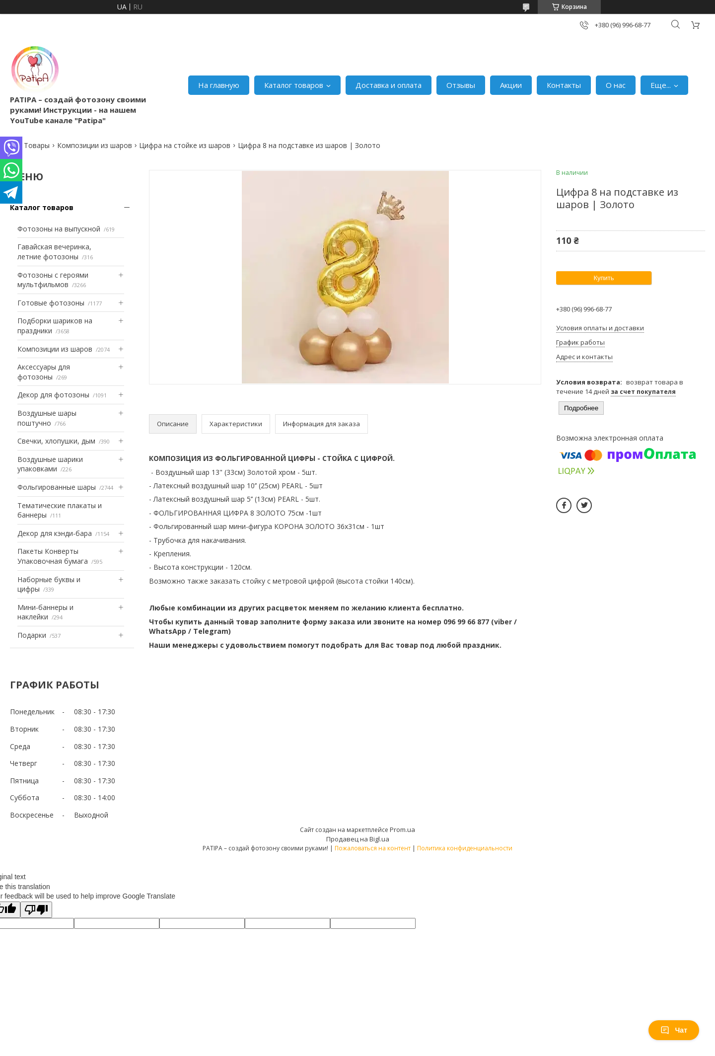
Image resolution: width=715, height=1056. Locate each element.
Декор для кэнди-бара (54, 533)
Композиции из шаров (94, 145)
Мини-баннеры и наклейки (45, 612)
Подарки (31, 635)
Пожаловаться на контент (373, 848)
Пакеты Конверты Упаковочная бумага (52, 556)
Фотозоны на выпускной (58, 228)
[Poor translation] (36, 910)
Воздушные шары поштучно (46, 418)
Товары (37, 145)
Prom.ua (402, 829)
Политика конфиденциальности (464, 848)
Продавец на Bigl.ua (357, 838)
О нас (616, 85)
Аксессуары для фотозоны (43, 371)
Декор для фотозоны (53, 394)
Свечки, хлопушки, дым (56, 441)
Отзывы (460, 85)
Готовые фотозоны (50, 302)
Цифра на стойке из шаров (184, 145)
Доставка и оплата (389, 85)
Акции (511, 85)
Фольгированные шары (56, 487)
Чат (673, 1030)
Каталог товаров (293, 85)
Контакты (564, 85)
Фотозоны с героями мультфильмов (52, 280)
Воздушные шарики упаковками (50, 464)
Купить (603, 278)
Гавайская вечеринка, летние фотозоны (54, 251)
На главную (218, 85)
